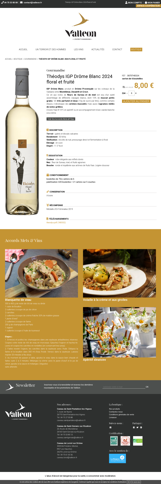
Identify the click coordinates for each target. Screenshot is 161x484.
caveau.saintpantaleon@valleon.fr (71, 420)
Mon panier (154, 3)
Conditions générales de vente (121, 414)
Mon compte (135, 3)
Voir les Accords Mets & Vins (61, 119)
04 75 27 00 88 (67, 417)
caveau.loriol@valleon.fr (67, 457)
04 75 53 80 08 (11, 2)
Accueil (23, 49)
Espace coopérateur (148, 6)
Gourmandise (30, 59)
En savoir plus (136, 482)
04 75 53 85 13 (67, 435)
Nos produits (114, 409)
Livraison (113, 417)
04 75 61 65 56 (67, 455)
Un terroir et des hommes (51, 49)
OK (147, 387)
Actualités (97, 49)
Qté (124, 93)
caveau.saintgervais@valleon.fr (70, 437)
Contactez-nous (116, 412)
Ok (128, 482)
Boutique (136, 49)
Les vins (78, 49)
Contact (117, 49)
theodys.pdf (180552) (56, 222)
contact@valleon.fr (33, 2)
